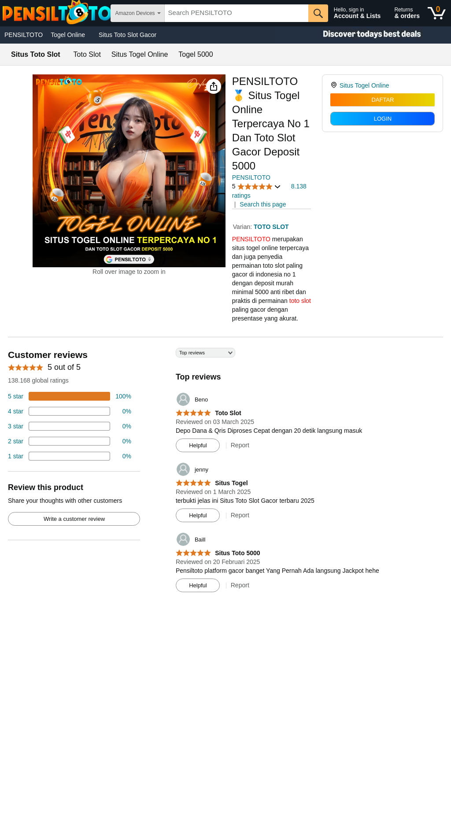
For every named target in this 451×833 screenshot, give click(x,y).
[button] (213, 86)
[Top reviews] (225, 473)
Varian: (243, 226)
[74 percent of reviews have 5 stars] (69, 396)
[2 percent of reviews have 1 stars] (69, 456)
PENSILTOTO (23, 34)
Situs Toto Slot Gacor (127, 34)
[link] (335, 85)
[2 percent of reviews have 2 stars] (69, 441)
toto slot (300, 300)
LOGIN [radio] (383, 118)
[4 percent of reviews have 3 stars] (69, 426)
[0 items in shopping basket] (437, 13)
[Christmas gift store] (363, 35)
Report (240, 445)
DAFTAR (382, 99)
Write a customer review (74, 519)
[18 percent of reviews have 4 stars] (69, 411)
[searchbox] (236, 13)
